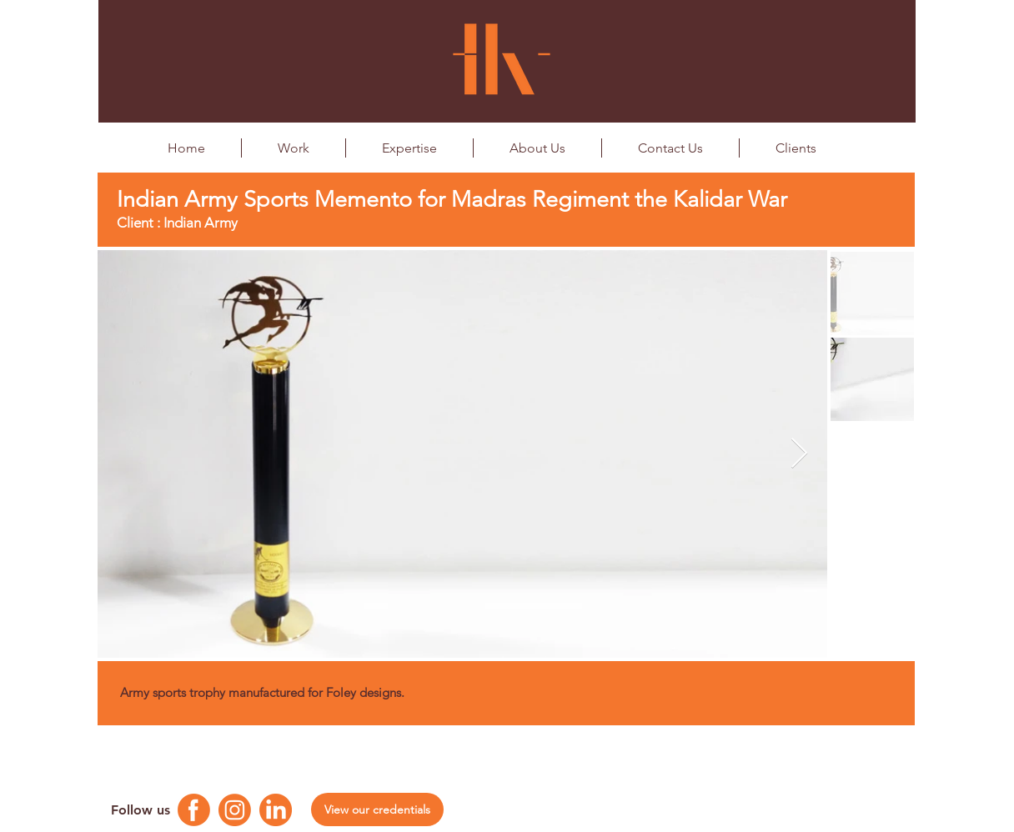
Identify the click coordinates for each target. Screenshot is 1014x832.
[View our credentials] (377, 809)
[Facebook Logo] (194, 810)
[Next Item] (799, 454)
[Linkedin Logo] (275, 810)
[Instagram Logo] (234, 810)
